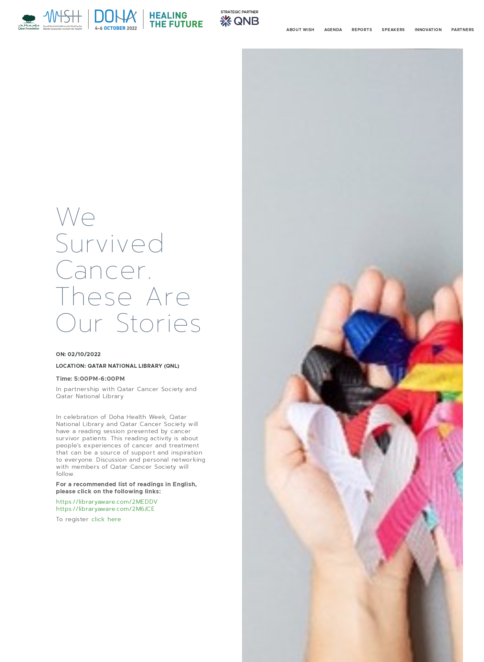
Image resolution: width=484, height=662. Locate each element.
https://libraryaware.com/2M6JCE (105, 497)
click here (106, 508)
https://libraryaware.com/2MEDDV (107, 490)
